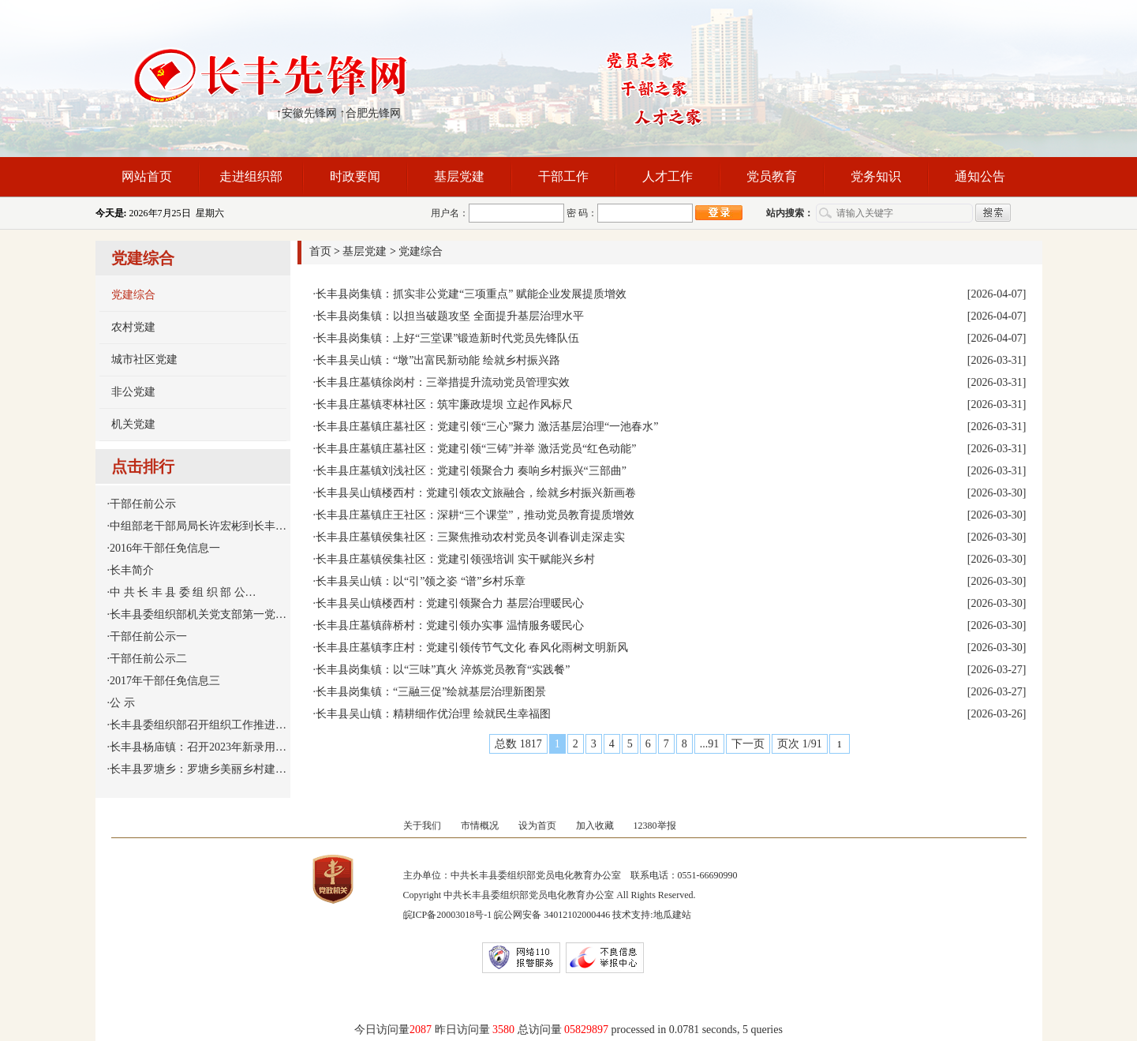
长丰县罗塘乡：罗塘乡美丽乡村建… (198, 769)
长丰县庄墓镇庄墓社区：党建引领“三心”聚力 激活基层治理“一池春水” (487, 427)
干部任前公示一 (148, 636)
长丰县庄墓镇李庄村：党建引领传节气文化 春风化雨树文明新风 (472, 647)
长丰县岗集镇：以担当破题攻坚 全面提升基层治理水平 (450, 316)
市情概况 (480, 825)
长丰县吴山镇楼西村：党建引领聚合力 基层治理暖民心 (450, 603)
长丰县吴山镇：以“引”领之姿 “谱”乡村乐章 (420, 581)
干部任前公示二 (148, 659)
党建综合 (133, 295)
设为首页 (537, 825)
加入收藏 (595, 825)
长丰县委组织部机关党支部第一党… (198, 614)
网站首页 (147, 176)
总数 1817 (518, 744)
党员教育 (771, 176)
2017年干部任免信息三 (165, 681)
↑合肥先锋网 (370, 113)
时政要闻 (355, 176)
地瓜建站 (672, 914)
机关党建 (133, 424)
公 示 (122, 703)
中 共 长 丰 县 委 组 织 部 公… (183, 592)
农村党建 (133, 327)
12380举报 (655, 825)
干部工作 (563, 176)
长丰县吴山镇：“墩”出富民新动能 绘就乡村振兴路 (438, 360)
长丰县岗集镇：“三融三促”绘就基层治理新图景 (431, 692)
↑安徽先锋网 (306, 113)
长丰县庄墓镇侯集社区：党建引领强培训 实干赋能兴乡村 (455, 559)
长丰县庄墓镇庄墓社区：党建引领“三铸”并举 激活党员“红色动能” (476, 449)
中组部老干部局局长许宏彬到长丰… (198, 526)
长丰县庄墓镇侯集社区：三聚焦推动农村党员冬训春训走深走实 (470, 537)
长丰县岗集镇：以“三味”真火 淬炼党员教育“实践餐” (443, 670)
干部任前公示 (143, 504)
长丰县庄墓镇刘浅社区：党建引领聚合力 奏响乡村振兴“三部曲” (471, 471)
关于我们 (422, 825)
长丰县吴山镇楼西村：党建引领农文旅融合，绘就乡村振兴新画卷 (476, 493)
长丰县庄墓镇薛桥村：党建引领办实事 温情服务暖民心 (450, 625)
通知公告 (980, 176)
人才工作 (667, 176)
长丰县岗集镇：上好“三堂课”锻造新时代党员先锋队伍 (447, 338)
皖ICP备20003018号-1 (447, 914)
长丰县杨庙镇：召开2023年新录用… (198, 747)
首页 (320, 251)
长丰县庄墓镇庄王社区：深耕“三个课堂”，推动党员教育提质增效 (475, 515)
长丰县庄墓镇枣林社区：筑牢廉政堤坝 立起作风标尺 (444, 404)
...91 (710, 744)
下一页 (748, 744)
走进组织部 (250, 176)
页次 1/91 (799, 744)
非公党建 (133, 392)
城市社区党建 (144, 359)
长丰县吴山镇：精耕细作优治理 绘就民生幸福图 (433, 714)
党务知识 (876, 176)
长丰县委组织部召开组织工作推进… (198, 725)
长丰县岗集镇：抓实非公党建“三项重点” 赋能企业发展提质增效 (471, 294)
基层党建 (459, 176)
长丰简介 (132, 570)
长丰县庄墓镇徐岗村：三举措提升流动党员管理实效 (443, 382)
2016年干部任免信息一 (165, 548)
